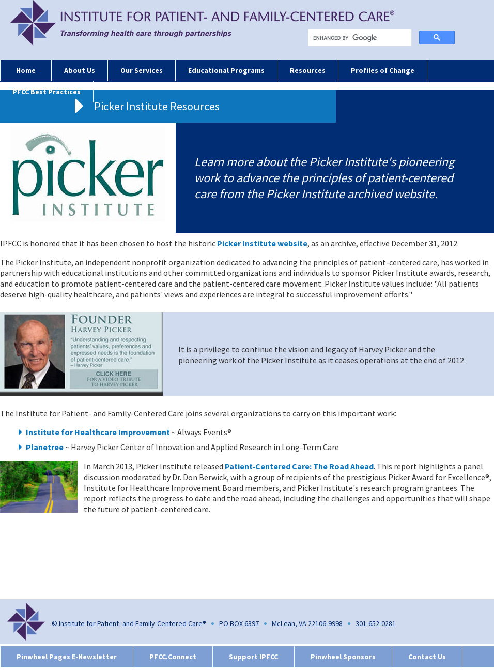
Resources (308, 70)
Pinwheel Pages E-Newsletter (67, 656)
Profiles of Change (382, 70)
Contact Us (427, 656)
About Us (79, 70)
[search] (362, 37)
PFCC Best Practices (46, 91)
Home (26, 70)
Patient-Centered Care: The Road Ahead (299, 466)
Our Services (141, 70)
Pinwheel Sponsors (343, 656)
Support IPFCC (253, 656)
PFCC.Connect (172, 656)
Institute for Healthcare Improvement (98, 432)
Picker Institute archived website (350, 194)
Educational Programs (226, 70)
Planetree (45, 447)
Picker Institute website (262, 243)
